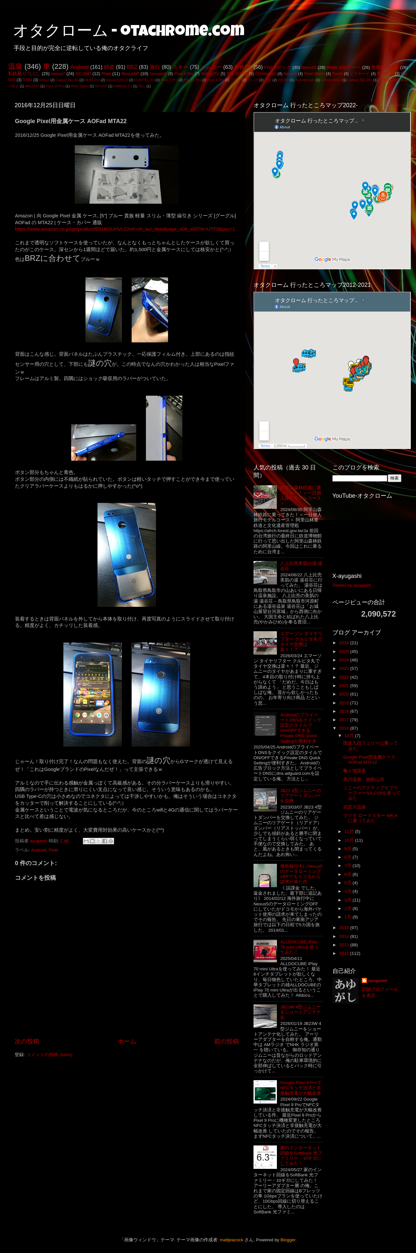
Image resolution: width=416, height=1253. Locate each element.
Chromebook (331, 80)
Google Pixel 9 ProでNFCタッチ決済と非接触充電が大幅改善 (300, 1087)
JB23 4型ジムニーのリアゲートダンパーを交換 (300, 795)
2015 (344, 927)
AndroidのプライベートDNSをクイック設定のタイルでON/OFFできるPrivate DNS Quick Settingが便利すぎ (300, 728)
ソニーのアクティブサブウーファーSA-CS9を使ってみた (371, 793)
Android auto (305, 80)
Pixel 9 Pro (215, 80)
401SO (283, 80)
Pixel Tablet (80, 86)
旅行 (155, 67)
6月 (348, 874)
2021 (344, 685)
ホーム (127, 1041)
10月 (349, 840)
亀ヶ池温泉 (354, 770)
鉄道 (109, 67)
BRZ (132, 67)
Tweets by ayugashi (351, 585)
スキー (180, 67)
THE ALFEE (237, 73)
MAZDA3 (32, 86)
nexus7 (58, 73)
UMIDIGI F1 (122, 86)
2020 (344, 694)
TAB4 (27, 80)
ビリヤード (360, 73)
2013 (344, 944)
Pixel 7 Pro (169, 80)
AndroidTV (210, 73)
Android (80, 67)
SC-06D (83, 73)
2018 (344, 711)
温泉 (15, 66)
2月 (348, 908)
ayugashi (377, 980)
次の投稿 (27, 1041)
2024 (344, 660)
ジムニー (211, 67)
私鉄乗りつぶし (24, 73)
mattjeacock (231, 1239)
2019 (344, 702)
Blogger (287, 1239)
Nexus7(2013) (117, 80)
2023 (344, 668)
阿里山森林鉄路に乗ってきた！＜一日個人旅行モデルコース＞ (300, 495)
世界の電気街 (385, 67)
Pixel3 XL (385, 73)
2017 (344, 719)
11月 (349, 831)
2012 (344, 953)
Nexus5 (309, 67)
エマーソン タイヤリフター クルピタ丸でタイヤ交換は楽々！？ (301, 641)
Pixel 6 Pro (183, 73)
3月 (348, 900)
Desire (44, 80)
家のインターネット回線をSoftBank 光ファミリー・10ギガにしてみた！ (301, 1155)
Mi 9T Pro (92, 80)
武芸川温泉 (354, 807)
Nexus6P (130, 73)
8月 (348, 857)
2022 (344, 677)
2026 (344, 642)
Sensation (158, 73)
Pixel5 (337, 73)
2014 (344, 936)
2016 (344, 728)
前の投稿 (226, 1041)
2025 (344, 651)
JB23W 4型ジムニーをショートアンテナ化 (300, 1012)
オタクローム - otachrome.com (128, 32)
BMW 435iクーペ (344, 67)
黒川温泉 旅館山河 (363, 779)
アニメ (235, 80)
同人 (142, 86)
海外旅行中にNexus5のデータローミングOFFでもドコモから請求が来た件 (301, 874)
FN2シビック (277, 67)
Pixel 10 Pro (55, 86)
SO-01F (101, 86)
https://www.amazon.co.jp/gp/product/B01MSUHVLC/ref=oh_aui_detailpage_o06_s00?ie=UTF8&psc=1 (125, 229)
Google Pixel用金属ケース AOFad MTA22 (369, 760)
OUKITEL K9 (144, 80)
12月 (349, 735)
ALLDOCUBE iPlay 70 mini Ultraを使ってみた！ (299, 947)
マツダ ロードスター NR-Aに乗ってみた (370, 818)
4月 (348, 891)
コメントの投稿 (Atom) (49, 1054)
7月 (348, 865)
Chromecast (265, 73)
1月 (348, 916)
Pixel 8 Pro (192, 80)
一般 (268, 80)
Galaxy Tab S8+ (359, 80)
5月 (348, 882)
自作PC (243, 67)
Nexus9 (290, 73)
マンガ (252, 80)
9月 (348, 848)
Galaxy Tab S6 (67, 80)
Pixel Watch (314, 73)
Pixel (106, 73)
